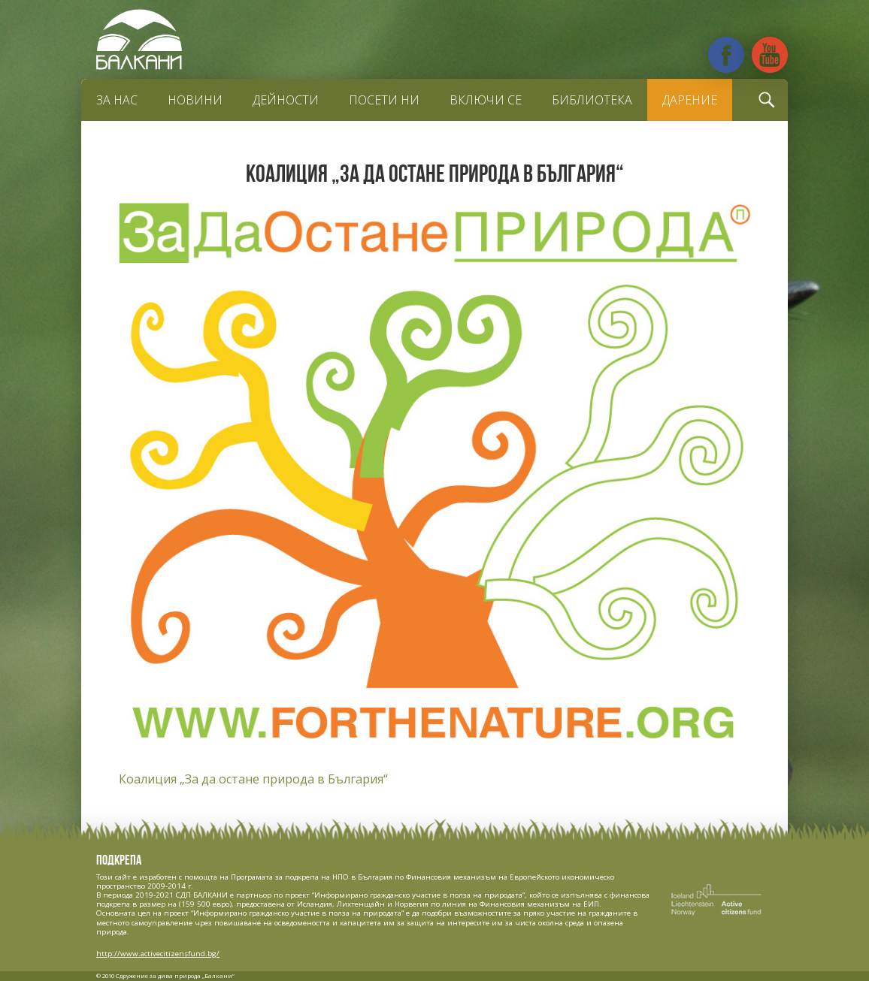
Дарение (689, 100)
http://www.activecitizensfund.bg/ (158, 953)
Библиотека (592, 100)
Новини (195, 100)
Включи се (486, 100)
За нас (117, 100)
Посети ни (384, 100)
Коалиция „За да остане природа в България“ (253, 779)
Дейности (286, 100)
